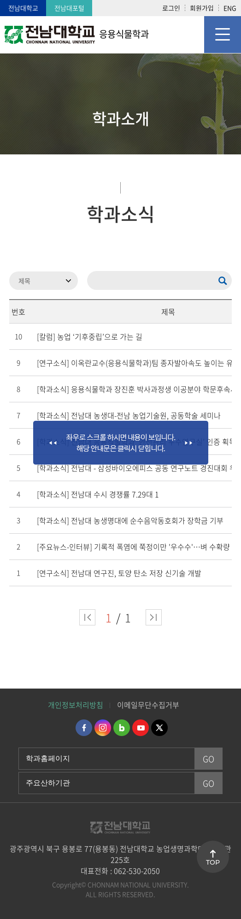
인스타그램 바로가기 (102, 727)
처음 (87, 617)
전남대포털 (69, 7)
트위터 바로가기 (159, 727)
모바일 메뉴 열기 (222, 34)
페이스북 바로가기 (84, 727)
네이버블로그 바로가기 (121, 727)
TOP (213, 862)
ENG (229, 8)
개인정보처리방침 (75, 704)
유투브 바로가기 (140, 727)
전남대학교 (23, 7)
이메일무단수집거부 (148, 704)
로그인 (171, 8)
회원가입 (202, 8)
